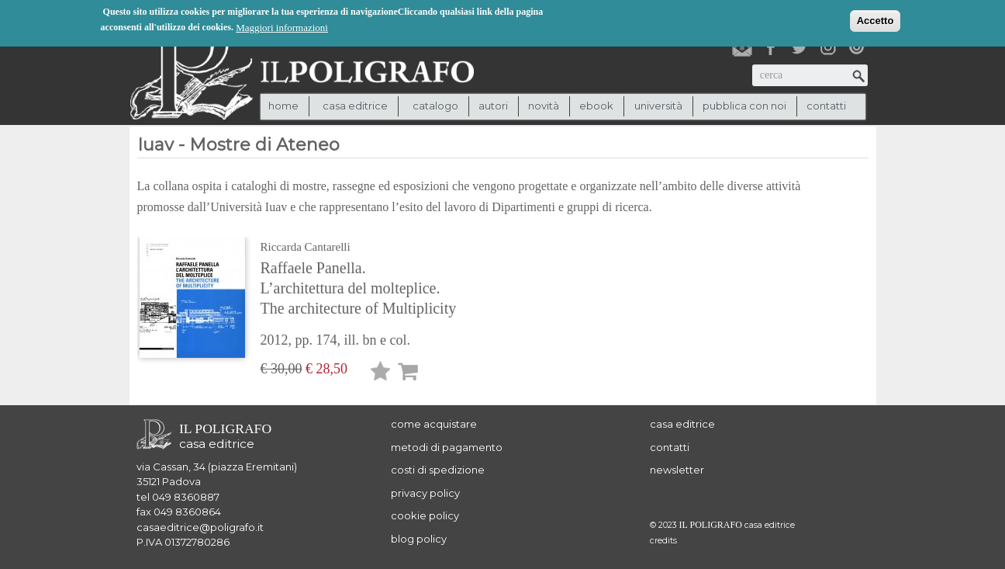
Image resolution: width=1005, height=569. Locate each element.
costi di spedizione (438, 469)
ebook (596, 105)
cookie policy (425, 515)
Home (283, 105)
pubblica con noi (744, 105)
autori (493, 105)
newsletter (677, 469)
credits (663, 541)
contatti (826, 105)
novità (543, 105)
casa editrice (682, 424)
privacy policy (425, 493)
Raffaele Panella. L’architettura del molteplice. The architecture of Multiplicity (359, 288)
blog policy (419, 539)
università (658, 105)
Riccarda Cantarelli (306, 247)
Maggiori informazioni (282, 27)
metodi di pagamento (446, 447)
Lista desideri (380, 373)
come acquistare (434, 424)
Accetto (875, 20)
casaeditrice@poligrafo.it (200, 527)
